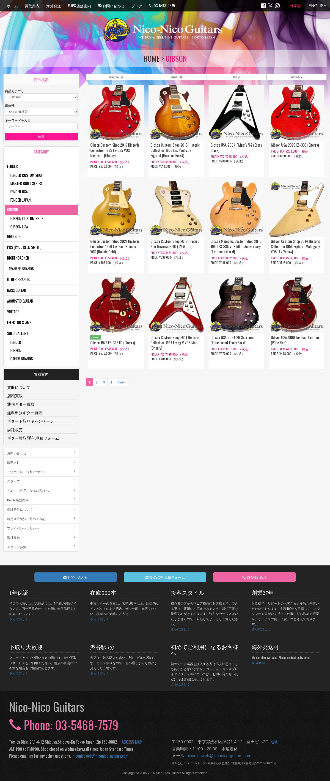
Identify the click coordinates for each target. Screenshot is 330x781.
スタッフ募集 (41, 546)
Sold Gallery (17, 333)
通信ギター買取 (20, 404)
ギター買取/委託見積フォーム (33, 438)
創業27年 (263, 593)
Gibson (12, 209)
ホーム (12, 5)
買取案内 (32, 5)
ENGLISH (317, 5)
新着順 (236, 77)
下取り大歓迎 (25, 647)
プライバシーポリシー (41, 528)
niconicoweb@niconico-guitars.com (99, 756)
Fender (12, 166)
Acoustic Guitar (20, 301)
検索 (41, 136)
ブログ (136, 5)
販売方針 (41, 462)
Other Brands (18, 279)
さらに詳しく (18, 618)
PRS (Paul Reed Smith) (24, 247)
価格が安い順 (116, 77)
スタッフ (41, 481)
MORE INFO (258, 662)
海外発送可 (265, 647)
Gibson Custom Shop (26, 218)
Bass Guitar (16, 290)
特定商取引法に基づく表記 (41, 518)
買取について (18, 387)
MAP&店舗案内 (79, 5)
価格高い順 (176, 77)
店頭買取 (15, 395)
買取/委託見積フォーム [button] (165, 577)
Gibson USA (19, 227)
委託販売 (15, 429)
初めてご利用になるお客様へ (41, 490)
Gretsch (14, 236)
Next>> (122, 382)
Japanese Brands (20, 268)
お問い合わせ (111, 5)
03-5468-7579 (162, 5)
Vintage (13, 312)
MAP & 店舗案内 (41, 499)
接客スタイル (188, 593)
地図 (273, 742)
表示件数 (296, 77)
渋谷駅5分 (102, 647)
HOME (151, 58)
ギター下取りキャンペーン (30, 421)
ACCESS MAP (132, 742)
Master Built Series (26, 183)
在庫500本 (103, 593)
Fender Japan (20, 200)
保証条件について (41, 509)
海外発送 (53, 5)
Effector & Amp (19, 322)
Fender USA (19, 192)
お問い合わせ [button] (75, 577)
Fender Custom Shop (26, 175)
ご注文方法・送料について (41, 471)
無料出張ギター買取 (24, 412)
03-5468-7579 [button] (254, 577)
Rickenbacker (18, 258)
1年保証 (18, 593)
